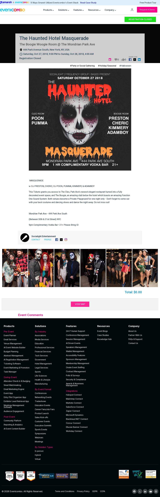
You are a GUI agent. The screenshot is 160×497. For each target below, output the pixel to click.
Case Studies (103, 335)
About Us (132, 331)
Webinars (39, 437)
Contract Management (76, 371)
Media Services (42, 339)
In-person (39, 451)
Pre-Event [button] (18, 331)
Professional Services (44, 347)
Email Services (10, 339)
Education (39, 343)
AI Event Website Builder (14, 347)
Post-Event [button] (18, 416)
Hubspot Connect (74, 395)
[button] (15, 268)
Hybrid (38, 455)
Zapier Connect (73, 411)
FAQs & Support (135, 339)
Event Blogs (102, 331)
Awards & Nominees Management (75, 384)
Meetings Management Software (14, 406)
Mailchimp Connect (74, 399)
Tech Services (41, 355)
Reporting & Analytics (13, 424)
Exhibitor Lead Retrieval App (16, 401)
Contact (36, 240)
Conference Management (77, 335)
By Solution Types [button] (49, 447)
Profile (47, 240)
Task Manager (10, 372)
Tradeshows (40, 401)
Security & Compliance (76, 379)
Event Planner (10, 335)
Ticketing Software (12, 363)
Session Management (75, 339)
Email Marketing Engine (14, 389)
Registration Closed (140, 19)
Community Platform (12, 420)
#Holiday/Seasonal (107, 66)
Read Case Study (88, 2)
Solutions (63, 10)
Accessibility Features (75, 355)
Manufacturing (41, 384)
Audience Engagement (14, 411)
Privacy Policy (83, 491)
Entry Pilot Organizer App (15, 397)
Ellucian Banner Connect (77, 427)
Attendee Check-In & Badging (17, 381)
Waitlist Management (75, 351)
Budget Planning (11, 351)
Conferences (41, 393)
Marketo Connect (73, 403)
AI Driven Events (73, 343)
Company (110, 10)
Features (78, 10)
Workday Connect (74, 431)
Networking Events (43, 397)
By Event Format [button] (49, 389)
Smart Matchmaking (12, 385)
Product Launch (42, 413)
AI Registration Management (16, 359)
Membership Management (77, 363)
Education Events (42, 405)
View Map (80, 304)
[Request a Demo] (147, 9)
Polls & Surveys (73, 375)
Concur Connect (73, 423)
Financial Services (43, 351)
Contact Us (133, 343)
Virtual (37, 459)
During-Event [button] (18, 377)
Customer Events (42, 421)
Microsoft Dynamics (74, 415)
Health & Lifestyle (42, 380)
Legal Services (41, 368)
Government (40, 359)
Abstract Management (13, 355)
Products (48, 10)
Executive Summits (43, 425)
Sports (38, 372)
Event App (8, 393)
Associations (40, 335)
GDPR (94, 491)
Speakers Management (76, 347)
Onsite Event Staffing (75, 367)
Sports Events (41, 429)
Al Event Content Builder (14, 429)
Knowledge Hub (104, 339)
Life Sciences (41, 376)
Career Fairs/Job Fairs (45, 409)
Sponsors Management (76, 359)
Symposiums (40, 433)
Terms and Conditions (64, 491)
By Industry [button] (49, 331)
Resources (94, 10)
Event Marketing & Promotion (16, 368)
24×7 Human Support (75, 331)
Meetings (39, 441)
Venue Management (13, 343)
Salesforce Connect (75, 407)
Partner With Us (135, 335)
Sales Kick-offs (41, 417)
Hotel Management (43, 363)
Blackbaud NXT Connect (77, 419)
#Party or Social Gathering (82, 66)
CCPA (102, 491)
